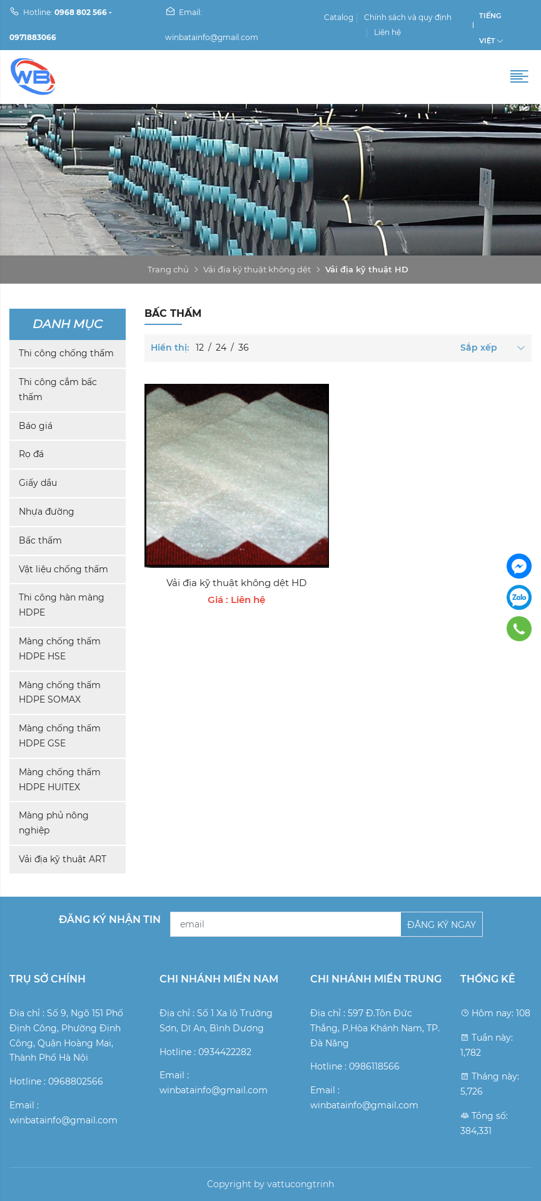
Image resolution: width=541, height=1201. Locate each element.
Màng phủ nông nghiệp (54, 823)
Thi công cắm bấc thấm (58, 389)
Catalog (338, 17)
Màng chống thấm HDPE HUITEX (60, 779)
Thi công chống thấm (66, 353)
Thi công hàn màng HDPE (61, 605)
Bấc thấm (40, 540)
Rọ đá (31, 454)
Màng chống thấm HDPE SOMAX (60, 692)
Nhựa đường (46, 511)
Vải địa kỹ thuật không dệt (257, 269)
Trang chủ (168, 269)
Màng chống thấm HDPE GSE (60, 736)
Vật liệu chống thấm (63, 569)
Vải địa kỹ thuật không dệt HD (236, 583)
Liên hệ (387, 32)
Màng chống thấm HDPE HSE (60, 649)
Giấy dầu (38, 482)
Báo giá (36, 425)
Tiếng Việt (490, 19)
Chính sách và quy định (408, 17)
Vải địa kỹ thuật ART (62, 859)
